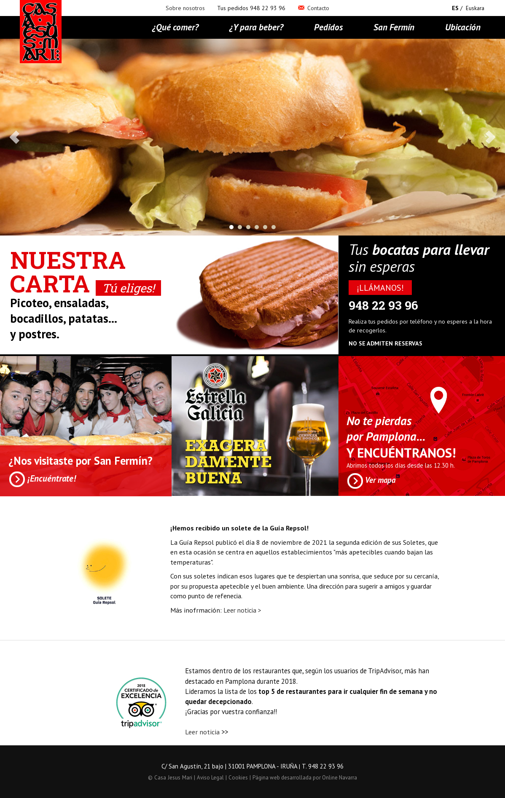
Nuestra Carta (85, 271)
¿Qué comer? (175, 27)
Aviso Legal (210, 777)
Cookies (238, 777)
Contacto (313, 8)
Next (490, 137)
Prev (15, 137)
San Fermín (393, 27)
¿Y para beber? (256, 27)
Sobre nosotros (185, 8)
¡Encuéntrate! (42, 479)
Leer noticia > (242, 610)
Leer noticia (202, 731)
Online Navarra (339, 777)
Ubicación (463, 27)
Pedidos (328, 27)
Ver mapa (371, 481)
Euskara (475, 8)
